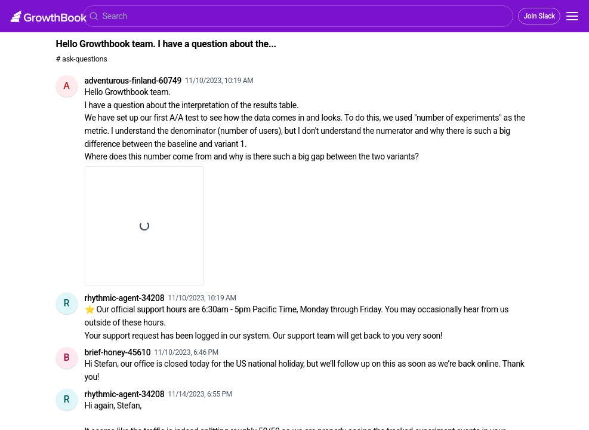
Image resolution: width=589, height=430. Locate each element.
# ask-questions (81, 58)
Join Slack (539, 16)
